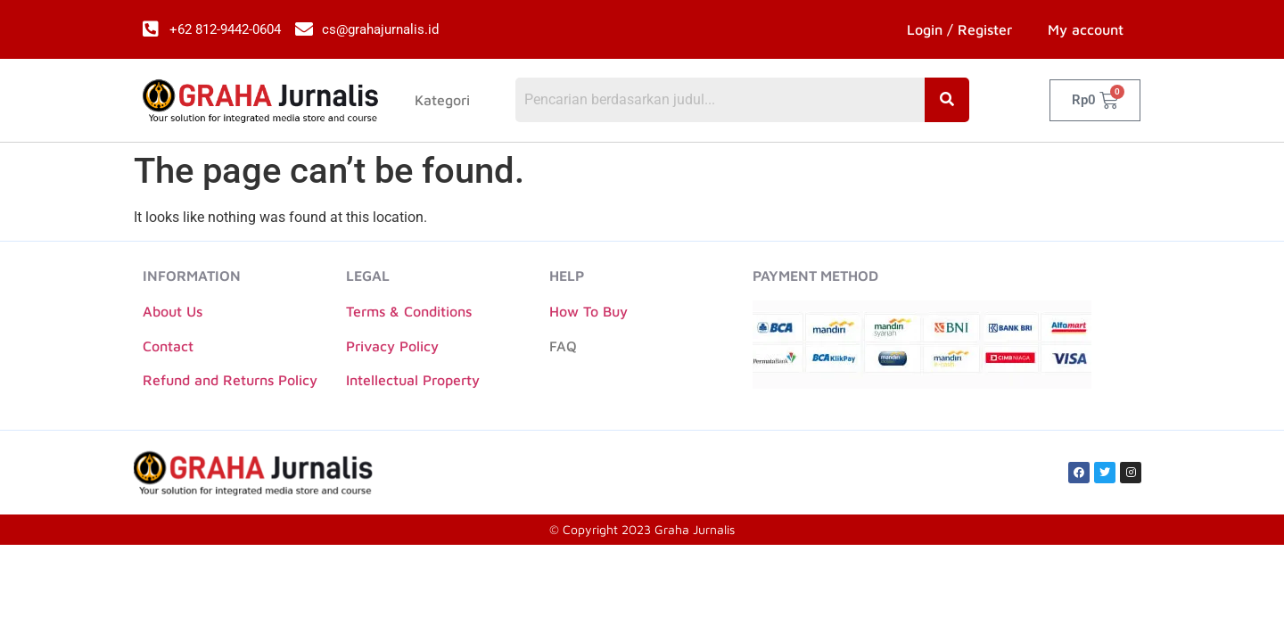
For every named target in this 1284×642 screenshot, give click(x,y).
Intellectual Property (413, 380)
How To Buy (588, 311)
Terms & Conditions (409, 311)
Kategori (442, 101)
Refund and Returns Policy (230, 380)
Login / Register (959, 29)
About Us (172, 311)
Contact (168, 346)
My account (1086, 29)
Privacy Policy (392, 346)
